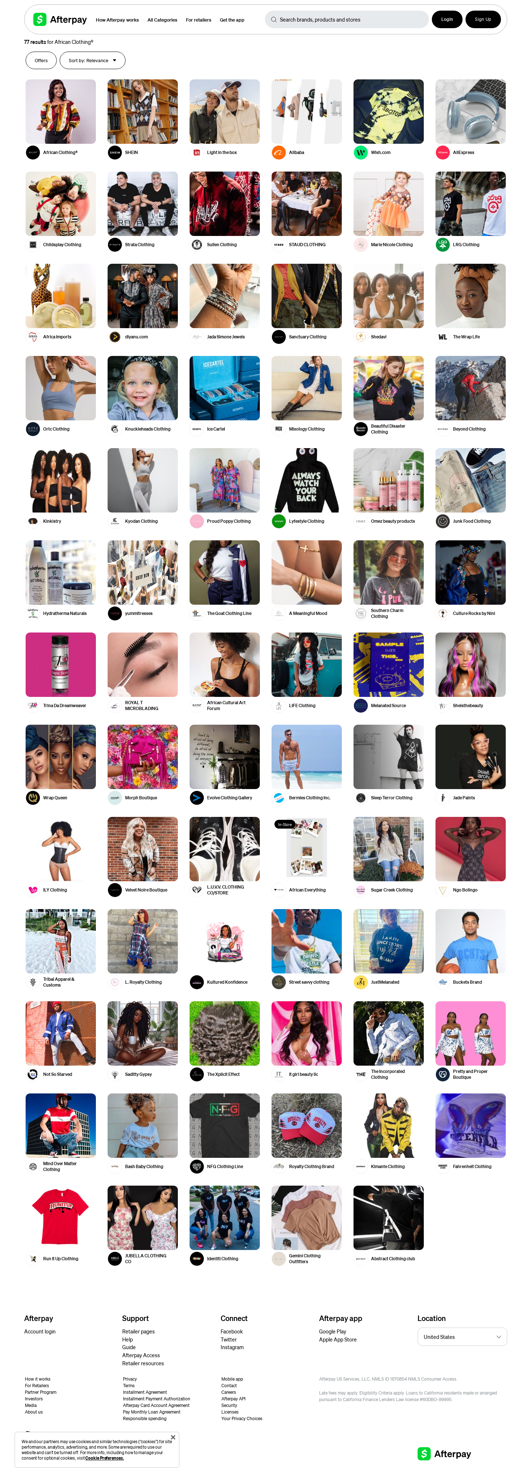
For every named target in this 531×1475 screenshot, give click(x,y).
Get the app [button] (232, 19)
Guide (129, 1347)
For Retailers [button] (37, 1385)
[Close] (173, 1437)
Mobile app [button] (232, 1379)
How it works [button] (38, 1379)
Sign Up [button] (483, 19)
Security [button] (229, 1405)
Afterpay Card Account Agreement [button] (156, 1405)
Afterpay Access (141, 1355)
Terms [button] (129, 1385)
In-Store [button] (285, 824)
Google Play (332, 1331)
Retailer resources (143, 1363)
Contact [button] (229, 1385)
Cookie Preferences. (104, 1458)
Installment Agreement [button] (145, 1392)
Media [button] (31, 1405)
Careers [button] (228, 1392)
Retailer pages (138, 1331)
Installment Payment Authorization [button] (156, 1398)
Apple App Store (338, 1339)
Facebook (232, 1331)
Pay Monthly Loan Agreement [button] (151, 1412)
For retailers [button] (198, 19)
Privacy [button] (130, 1379)
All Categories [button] (162, 19)
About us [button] (34, 1412)
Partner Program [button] (40, 1392)
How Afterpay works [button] (117, 19)
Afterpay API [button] (233, 1398)
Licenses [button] (230, 1412)
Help (127, 1339)
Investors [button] (34, 1398)
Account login (40, 1331)
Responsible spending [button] (145, 1418)
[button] (447, 19)
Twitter (229, 1339)
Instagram (232, 1347)
